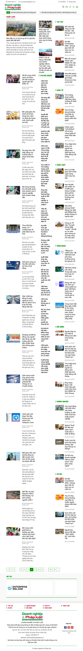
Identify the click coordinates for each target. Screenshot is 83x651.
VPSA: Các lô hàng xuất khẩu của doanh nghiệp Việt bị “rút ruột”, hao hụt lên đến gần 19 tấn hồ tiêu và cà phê (45, 65)
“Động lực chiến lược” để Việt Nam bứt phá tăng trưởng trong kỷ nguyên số (70, 256)
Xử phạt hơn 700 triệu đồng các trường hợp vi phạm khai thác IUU (28, 155)
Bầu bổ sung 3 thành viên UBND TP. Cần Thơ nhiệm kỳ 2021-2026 (70, 63)
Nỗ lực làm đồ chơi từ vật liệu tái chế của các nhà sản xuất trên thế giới (45, 276)
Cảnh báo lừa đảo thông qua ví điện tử (45, 302)
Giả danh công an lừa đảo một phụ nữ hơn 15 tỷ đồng (29, 265)
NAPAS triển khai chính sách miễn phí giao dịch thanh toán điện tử (45, 136)
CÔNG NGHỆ (61, 246)
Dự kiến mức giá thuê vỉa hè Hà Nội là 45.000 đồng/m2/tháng (46, 231)
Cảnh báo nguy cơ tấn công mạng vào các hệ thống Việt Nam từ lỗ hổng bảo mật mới (45, 153)
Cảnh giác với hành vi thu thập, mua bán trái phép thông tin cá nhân (45, 350)
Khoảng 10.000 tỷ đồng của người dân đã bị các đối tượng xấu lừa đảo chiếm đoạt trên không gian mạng (28, 341)
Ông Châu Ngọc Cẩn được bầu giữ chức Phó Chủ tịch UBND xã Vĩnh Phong (70, 388)
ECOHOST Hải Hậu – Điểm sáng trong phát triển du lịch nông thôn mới (45, 334)
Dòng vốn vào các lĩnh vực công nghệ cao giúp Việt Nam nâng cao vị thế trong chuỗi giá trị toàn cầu (70, 290)
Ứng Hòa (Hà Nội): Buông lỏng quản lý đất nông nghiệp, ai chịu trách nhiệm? (45, 197)
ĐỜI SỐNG (60, 327)
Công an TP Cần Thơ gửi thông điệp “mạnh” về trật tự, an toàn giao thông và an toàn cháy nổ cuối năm (70, 230)
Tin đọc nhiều (46, 75)
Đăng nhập (71, 2)
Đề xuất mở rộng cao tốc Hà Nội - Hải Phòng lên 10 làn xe (63, 12)
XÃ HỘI (59, 474)
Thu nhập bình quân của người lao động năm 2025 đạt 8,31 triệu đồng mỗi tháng (70, 150)
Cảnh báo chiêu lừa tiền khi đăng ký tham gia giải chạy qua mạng (44, 87)
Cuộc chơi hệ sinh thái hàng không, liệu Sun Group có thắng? (70, 444)
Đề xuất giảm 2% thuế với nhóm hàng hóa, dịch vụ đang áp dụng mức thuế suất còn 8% (28, 117)
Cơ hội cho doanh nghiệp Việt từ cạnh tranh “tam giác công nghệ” (70, 460)
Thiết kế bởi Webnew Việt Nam (69, 632)
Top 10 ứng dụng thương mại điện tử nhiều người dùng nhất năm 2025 (71, 115)
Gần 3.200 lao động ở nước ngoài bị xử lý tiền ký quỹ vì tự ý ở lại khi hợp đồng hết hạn (29, 301)
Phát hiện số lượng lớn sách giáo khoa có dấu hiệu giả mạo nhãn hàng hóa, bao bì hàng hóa (45, 36)
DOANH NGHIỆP (62, 401)
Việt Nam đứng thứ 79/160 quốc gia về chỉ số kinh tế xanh (45, 290)
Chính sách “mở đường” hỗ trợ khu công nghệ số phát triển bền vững (70, 132)
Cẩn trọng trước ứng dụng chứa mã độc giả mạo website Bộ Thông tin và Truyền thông (28, 381)
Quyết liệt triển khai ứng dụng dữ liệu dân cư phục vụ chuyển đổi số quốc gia (45, 121)
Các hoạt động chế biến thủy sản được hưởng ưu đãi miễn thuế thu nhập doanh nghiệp (70, 412)
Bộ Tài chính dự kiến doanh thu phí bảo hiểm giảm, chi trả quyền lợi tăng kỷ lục (45, 317)
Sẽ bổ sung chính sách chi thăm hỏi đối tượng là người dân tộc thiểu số (29, 79)
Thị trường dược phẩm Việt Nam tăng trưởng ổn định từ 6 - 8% (70, 99)
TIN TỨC (60, 22)
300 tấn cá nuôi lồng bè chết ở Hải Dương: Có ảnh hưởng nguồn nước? (28, 496)
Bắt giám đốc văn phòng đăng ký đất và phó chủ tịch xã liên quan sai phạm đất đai (29, 457)
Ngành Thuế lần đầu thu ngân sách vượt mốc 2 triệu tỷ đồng (70, 430)
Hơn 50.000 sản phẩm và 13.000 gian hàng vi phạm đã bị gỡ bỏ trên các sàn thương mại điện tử (70, 192)
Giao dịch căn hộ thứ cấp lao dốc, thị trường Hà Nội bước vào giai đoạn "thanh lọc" (70, 352)
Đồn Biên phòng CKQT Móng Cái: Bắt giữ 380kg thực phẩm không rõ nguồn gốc (71, 211)
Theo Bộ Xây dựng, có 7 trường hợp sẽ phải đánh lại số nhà (28, 230)
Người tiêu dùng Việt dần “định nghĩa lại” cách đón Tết (70, 534)
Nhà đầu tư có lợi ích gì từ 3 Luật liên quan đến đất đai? (20, 39)
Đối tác (9, 576)
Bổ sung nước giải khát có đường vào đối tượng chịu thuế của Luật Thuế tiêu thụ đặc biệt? (29, 533)
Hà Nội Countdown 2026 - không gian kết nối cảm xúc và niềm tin (70, 47)
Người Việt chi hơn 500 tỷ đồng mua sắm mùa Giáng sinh (23, 12)
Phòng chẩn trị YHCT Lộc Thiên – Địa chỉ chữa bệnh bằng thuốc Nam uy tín (45, 246)
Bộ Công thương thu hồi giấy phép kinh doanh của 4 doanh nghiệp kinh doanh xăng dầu (29, 192)
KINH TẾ (60, 90)
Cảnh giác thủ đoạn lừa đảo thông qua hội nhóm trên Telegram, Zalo (28, 418)
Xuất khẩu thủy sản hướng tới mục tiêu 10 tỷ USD (45, 261)
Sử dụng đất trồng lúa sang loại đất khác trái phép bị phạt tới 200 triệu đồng (45, 104)
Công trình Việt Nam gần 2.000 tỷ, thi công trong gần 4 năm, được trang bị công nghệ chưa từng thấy (70, 311)
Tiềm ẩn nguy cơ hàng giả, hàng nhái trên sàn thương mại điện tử (45, 215)
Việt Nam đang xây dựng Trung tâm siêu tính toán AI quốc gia (70, 272)
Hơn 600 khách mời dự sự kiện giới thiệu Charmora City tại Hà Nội (71, 78)
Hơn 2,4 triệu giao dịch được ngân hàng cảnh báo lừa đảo (70, 174)
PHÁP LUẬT (25, 89)
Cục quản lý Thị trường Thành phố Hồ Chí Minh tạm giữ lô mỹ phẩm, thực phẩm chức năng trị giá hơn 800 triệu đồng (45, 175)
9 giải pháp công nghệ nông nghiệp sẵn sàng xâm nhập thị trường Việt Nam (45, 366)
